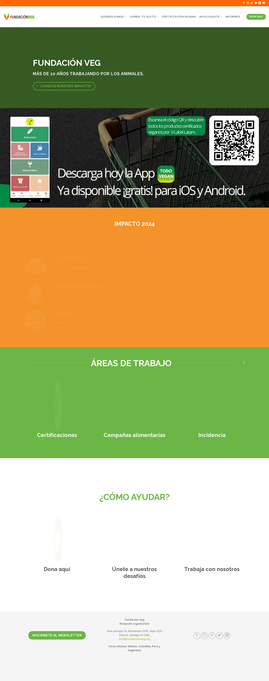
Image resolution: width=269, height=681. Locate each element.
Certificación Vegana (178, 16)
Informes (232, 16)
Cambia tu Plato (144, 17)
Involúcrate (211, 17)
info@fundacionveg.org (134, 639)
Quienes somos (113, 17)
